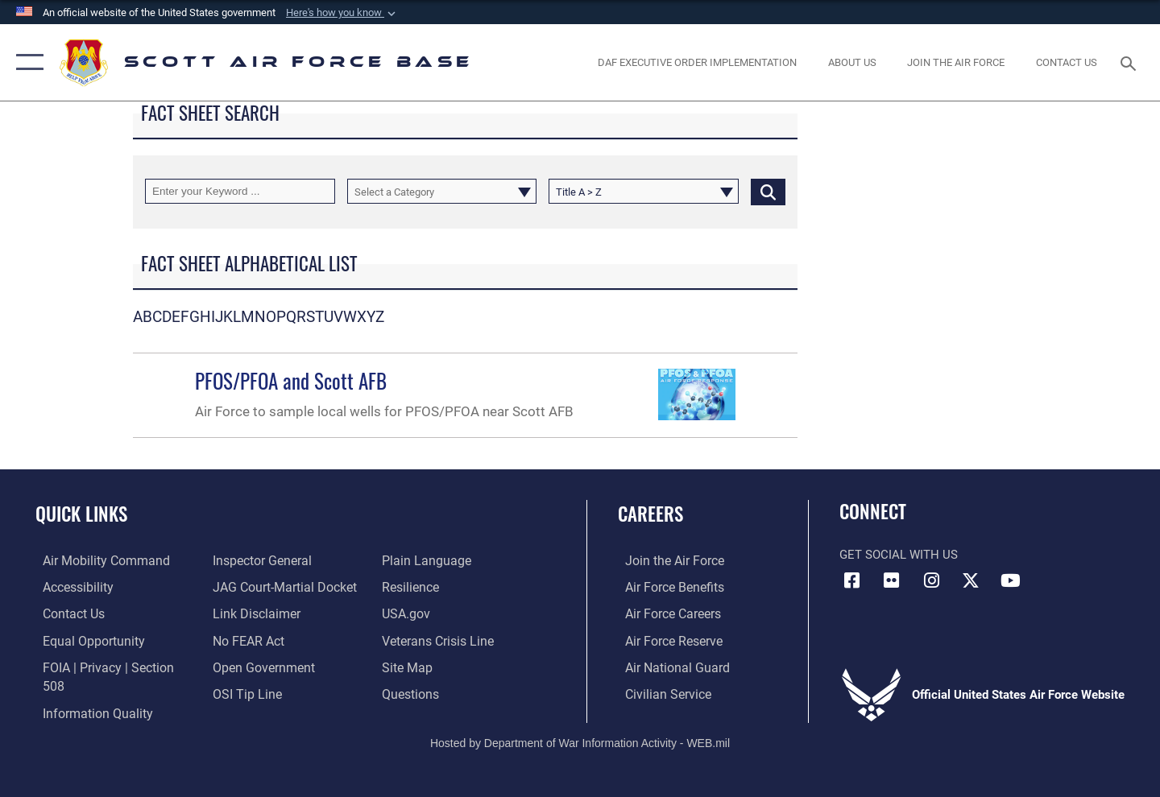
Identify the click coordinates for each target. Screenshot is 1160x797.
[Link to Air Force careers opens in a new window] (665, 612)
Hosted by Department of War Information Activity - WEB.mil (580, 729)
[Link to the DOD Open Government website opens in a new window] (258, 666)
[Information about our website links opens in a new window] (252, 612)
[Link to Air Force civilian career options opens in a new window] (659, 692)
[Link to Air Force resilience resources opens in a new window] (412, 587)
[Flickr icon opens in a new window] (892, 580)
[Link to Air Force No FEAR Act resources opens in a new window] (245, 639)
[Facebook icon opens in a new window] (851, 580)
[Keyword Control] (240, 191)
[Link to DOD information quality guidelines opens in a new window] (87, 692)
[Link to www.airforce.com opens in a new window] (666, 560)
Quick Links (81, 513)
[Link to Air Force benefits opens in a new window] (666, 587)
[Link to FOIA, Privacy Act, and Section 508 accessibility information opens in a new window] (109, 666)
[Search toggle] (1130, 62)
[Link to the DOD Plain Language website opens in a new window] (425, 560)
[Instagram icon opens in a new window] (931, 580)
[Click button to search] (768, 191)
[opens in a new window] (956, 62)
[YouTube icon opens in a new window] (1011, 580)
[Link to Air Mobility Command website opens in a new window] (95, 560)
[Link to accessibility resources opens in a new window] (70, 587)
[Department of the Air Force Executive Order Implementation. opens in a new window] (697, 62)
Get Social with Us (898, 554)
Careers (650, 513)
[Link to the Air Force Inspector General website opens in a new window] (257, 560)
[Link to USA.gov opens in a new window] (407, 612)
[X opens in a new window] (971, 580)
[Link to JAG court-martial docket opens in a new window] (279, 587)
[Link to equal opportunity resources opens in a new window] (83, 639)
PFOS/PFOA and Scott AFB (291, 380)
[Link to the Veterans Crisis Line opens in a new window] (438, 639)
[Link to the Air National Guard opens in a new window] (667, 666)
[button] (342, 13)
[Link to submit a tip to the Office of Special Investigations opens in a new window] (242, 692)
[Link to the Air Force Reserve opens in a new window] (665, 639)
